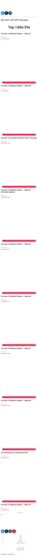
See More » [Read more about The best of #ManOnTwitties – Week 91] (4, 37)
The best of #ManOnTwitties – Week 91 (16, 34)
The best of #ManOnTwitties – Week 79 (16, 505)
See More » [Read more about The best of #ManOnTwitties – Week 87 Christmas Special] (4, 195)
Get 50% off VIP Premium (14, 20)
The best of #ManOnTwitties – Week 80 (16, 400)
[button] (19, 16)
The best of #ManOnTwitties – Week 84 (16, 296)
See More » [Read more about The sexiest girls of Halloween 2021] (4, 456)
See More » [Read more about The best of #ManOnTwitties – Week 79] (4, 508)
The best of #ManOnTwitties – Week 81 (16, 348)
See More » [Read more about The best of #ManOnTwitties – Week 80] (4, 404)
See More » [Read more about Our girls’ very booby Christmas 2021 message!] (4, 141)
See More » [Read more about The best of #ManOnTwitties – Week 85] (4, 247)
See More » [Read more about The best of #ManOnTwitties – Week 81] (4, 352)
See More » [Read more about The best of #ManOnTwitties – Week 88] (4, 89)
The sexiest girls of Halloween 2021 (14, 453)
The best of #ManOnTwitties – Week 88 (16, 86)
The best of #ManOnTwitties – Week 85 (16, 244)
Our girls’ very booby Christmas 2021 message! (19, 138)
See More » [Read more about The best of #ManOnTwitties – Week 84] (4, 299)
